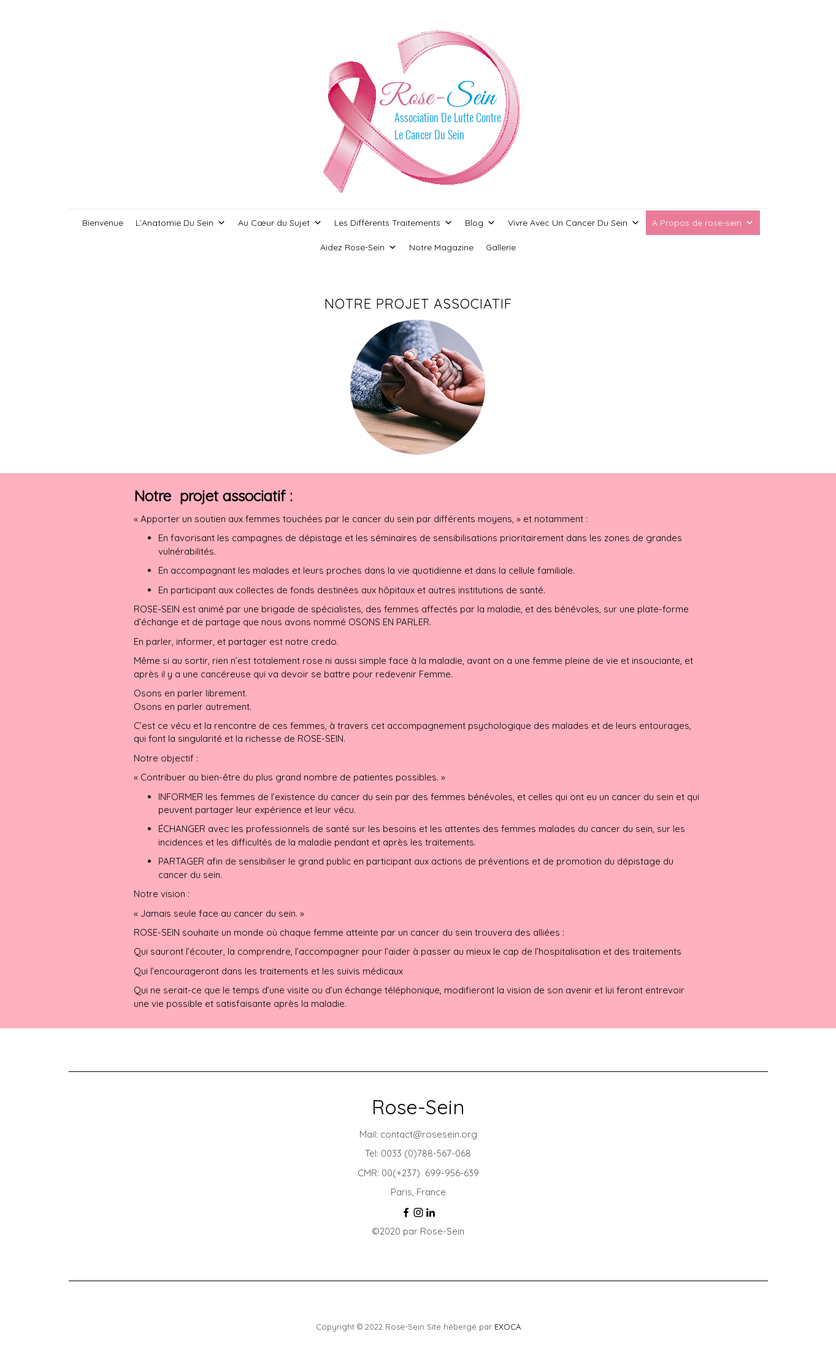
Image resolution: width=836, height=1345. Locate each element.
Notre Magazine (441, 247)
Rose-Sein (418, 1107)
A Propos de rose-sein (703, 222)
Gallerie (501, 247)
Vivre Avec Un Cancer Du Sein (574, 222)
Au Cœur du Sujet (280, 222)
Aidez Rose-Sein (358, 247)
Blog (480, 222)
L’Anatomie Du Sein (181, 222)
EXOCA (507, 1327)
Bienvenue (102, 222)
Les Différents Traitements (393, 222)
